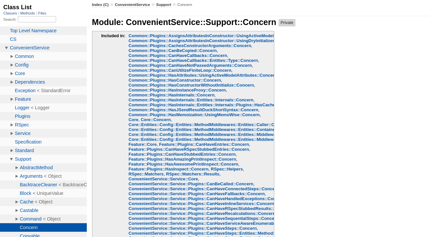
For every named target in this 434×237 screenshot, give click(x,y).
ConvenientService (132, 4)
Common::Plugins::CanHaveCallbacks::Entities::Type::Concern (193, 60)
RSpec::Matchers (146, 173)
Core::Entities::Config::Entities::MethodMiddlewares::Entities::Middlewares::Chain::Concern (223, 139)
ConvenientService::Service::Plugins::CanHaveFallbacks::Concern (197, 193)
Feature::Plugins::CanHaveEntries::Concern (204, 144)
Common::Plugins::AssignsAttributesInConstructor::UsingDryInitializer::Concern (212, 40)
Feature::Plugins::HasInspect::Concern (169, 169)
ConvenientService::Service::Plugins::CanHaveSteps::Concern (193, 228)
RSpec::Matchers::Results (192, 173)
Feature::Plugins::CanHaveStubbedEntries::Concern (182, 154)
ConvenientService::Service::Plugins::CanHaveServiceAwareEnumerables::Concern (214, 223)
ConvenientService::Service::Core (163, 178)
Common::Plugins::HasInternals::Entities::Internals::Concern (191, 99)
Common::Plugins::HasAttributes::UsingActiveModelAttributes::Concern (203, 75)
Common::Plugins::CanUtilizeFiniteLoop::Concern (180, 70)
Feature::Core (143, 144)
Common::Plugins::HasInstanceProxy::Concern (177, 90)
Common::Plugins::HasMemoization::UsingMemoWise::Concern (194, 114)
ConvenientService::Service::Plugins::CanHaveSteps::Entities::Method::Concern (211, 233)
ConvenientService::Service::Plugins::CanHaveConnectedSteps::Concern (204, 188)
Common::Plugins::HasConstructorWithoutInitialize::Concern (191, 85)
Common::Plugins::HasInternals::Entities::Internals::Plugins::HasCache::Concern (212, 104)
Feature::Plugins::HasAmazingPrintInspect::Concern (182, 159)
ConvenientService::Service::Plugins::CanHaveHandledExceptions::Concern (207, 198)
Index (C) (100, 4)
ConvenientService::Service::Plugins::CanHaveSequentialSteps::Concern (204, 218)
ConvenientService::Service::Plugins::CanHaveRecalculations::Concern (202, 213)
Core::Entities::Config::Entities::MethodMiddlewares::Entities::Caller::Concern (209, 124)
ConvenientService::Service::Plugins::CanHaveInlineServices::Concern (201, 203)
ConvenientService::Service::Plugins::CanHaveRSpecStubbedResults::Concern (210, 208)
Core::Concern (156, 119)
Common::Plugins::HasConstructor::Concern (175, 80)
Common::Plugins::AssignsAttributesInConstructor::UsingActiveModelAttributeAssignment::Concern (233, 35)
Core (134, 119)
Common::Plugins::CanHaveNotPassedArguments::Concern (190, 65)
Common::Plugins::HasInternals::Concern (172, 94)
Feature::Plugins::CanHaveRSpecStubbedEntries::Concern (189, 149)
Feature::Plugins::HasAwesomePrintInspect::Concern (183, 164)
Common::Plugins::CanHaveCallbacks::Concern (178, 55)
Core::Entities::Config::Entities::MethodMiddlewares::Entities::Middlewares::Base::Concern (222, 134)
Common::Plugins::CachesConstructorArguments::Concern (190, 45)
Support (163, 4)
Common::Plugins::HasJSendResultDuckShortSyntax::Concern (193, 109)
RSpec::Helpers (227, 169)
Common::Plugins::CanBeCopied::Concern (173, 50)
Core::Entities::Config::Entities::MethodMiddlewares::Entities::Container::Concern (213, 129)
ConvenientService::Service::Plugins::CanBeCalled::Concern (191, 183)
